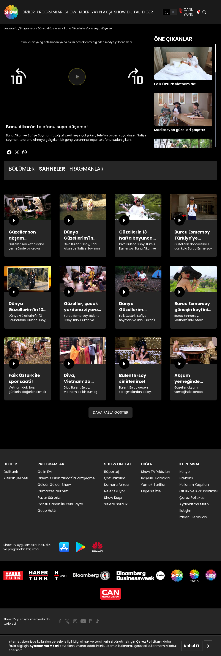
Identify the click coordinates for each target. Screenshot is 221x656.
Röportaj (111, 471)
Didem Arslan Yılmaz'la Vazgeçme (66, 478)
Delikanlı (10, 471)
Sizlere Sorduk (116, 504)
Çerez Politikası (149, 641)
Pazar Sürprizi (49, 497)
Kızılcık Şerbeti (15, 478)
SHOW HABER (77, 12)
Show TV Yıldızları (155, 471)
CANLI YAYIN (186, 12)
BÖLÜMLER (22, 168)
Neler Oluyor (114, 491)
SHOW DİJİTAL (127, 12)
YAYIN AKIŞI (102, 12)
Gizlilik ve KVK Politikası (198, 491)
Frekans (186, 478)
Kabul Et (192, 645)
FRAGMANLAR (86, 168)
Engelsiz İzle (151, 491)
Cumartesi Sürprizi (53, 491)
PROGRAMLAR (49, 12)
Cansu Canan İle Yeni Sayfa (60, 504)
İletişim (185, 510)
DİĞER (147, 12)
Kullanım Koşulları (194, 484)
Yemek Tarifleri (153, 484)
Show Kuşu (113, 497)
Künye (184, 471)
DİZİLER (28, 12)
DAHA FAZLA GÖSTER (110, 412)
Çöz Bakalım (114, 478)
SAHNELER (52, 168)
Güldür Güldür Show (54, 484)
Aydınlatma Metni (44, 646)
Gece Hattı (47, 510)
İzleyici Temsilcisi (193, 517)
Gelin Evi (45, 471)
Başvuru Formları (155, 478)
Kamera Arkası (116, 484)
